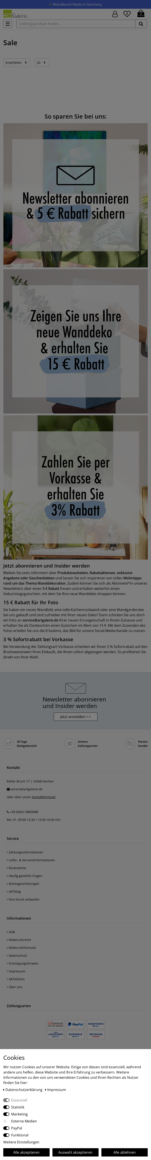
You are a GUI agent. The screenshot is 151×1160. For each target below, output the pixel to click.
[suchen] (141, 24)
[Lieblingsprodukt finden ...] (75, 24)
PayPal (16, 1128)
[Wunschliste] (127, 13)
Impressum (16, 971)
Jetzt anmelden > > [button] (75, 716)
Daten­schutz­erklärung (23, 1089)
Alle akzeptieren (26, 1152)
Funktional (19, 1135)
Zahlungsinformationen (25, 852)
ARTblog (14, 891)
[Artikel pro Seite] (42, 62)
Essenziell (19, 1100)
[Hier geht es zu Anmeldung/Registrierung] (115, 14)
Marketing (19, 1114)
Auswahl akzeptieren (75, 1152)
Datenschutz (17, 955)
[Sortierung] (16, 62)
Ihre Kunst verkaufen (23, 899)
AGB (11, 932)
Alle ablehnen (124, 1152)
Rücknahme (16, 868)
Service (13, 838)
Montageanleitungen (23, 884)
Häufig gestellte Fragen (24, 876)
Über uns (14, 987)
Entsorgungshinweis (22, 963)
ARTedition (16, 979)
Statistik (17, 1107)
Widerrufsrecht (19, 940)
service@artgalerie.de (27, 789)
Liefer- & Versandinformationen (31, 860)
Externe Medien (24, 1121)
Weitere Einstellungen (21, 1142)
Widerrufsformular (21, 948)
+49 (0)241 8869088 (24, 812)
